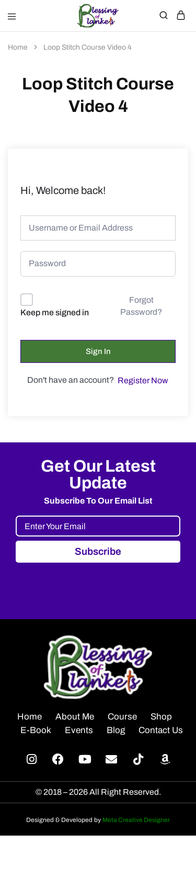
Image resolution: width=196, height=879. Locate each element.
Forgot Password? (141, 305)
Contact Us (161, 730)
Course (122, 717)
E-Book (35, 730)
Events (79, 730)
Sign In (98, 351)
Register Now (143, 380)
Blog (116, 730)
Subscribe (98, 551)
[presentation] (95, 583)
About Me (74, 717)
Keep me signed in (54, 312)
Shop (161, 717)
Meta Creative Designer (136, 820)
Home (29, 717)
